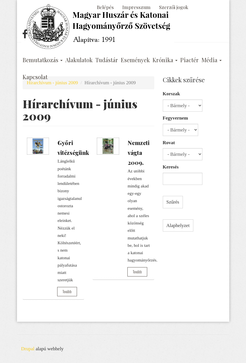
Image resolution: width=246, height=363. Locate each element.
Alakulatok (79, 60)
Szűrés (172, 202)
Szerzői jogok (173, 7)
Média (212, 60)
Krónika (165, 60)
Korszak (171, 93)
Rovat (169, 142)
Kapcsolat (35, 77)
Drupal (28, 348)
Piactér (189, 60)
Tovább (67, 291)
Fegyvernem (175, 118)
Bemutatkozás (43, 60)
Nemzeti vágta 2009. (138, 152)
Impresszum (136, 7)
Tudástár (106, 60)
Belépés (105, 7)
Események (135, 60)
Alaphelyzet (178, 225)
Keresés (171, 167)
